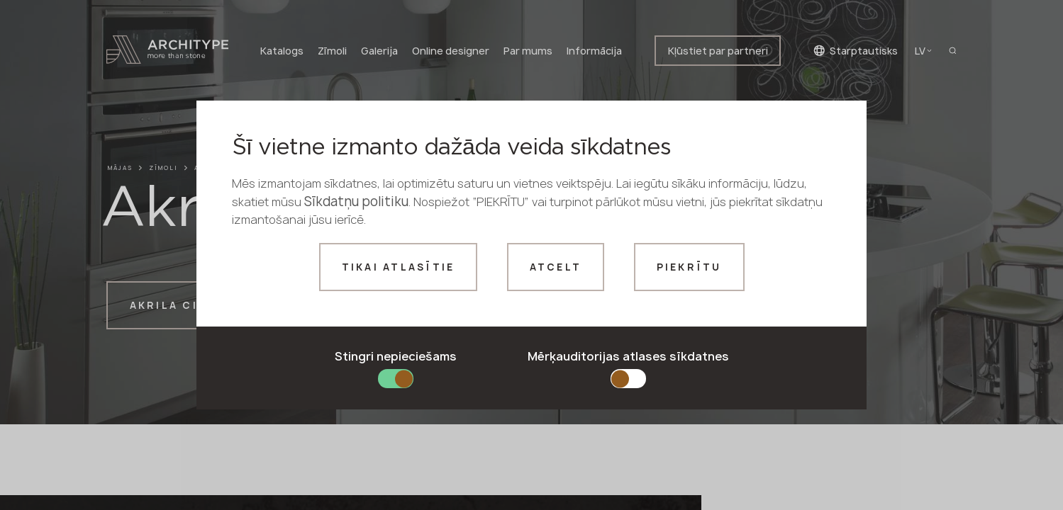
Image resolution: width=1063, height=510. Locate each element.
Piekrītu (689, 267)
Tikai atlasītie (398, 267)
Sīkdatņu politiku (356, 201)
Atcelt (556, 267)
